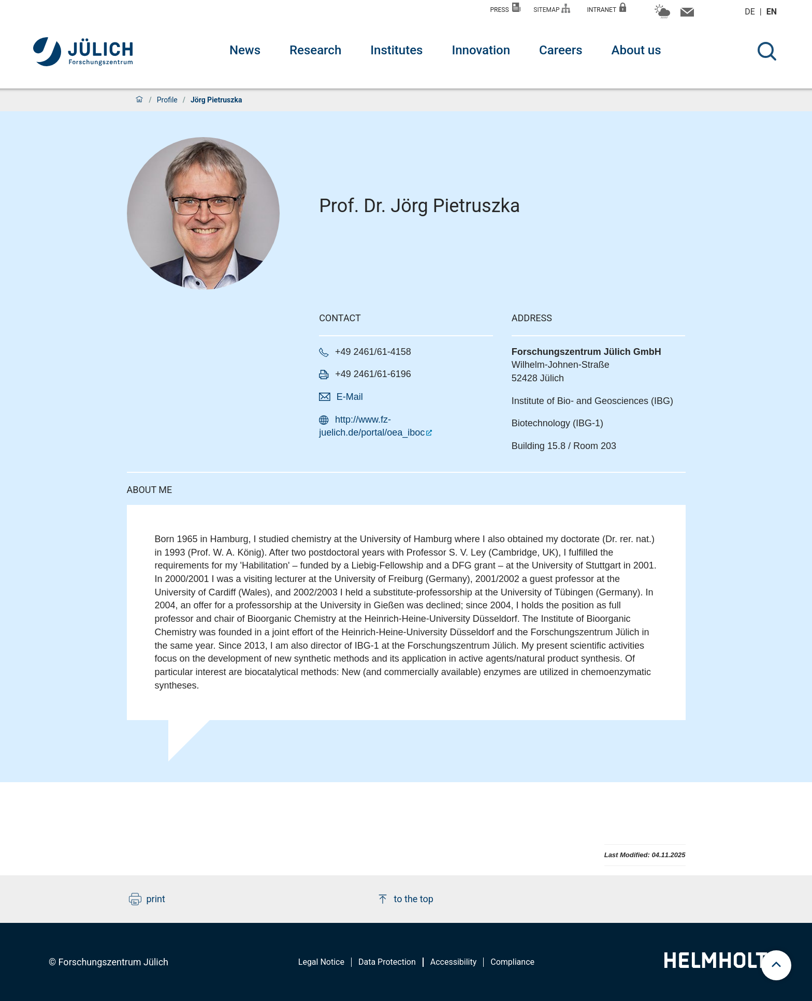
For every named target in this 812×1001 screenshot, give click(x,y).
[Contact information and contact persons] (686, 14)
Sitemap (551, 8)
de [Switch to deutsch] (751, 12)
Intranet (606, 8)
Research (315, 50)
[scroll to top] (776, 965)
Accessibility (453, 962)
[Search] (767, 51)
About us (636, 50)
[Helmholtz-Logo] (721, 964)
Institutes (396, 50)
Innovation (481, 50)
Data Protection (387, 962)
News (244, 50)
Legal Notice (321, 962)
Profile (167, 99)
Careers (560, 50)
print (147, 899)
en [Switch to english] (772, 12)
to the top (404, 899)
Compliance (512, 962)
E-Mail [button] (350, 397)
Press (505, 8)
